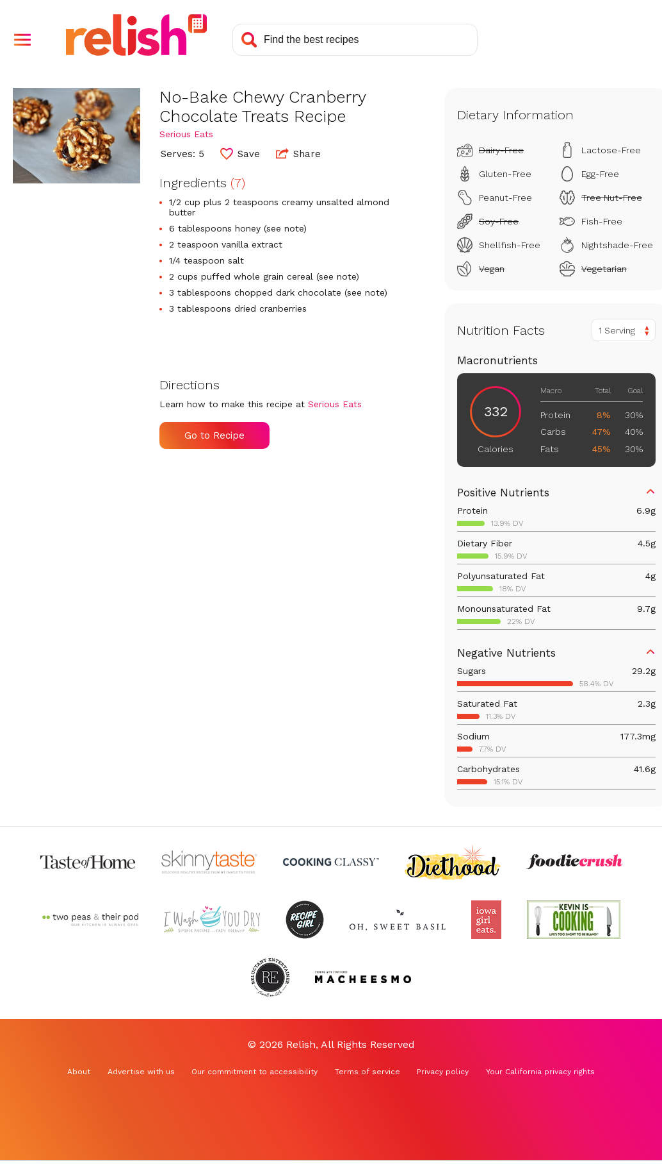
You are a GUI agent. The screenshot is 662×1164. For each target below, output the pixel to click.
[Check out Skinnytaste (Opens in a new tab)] (209, 862)
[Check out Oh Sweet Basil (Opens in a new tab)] (398, 919)
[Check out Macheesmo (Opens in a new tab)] (363, 977)
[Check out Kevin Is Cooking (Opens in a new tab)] (573, 919)
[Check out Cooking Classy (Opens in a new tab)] (331, 862)
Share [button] (298, 153)
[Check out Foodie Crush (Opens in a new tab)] (574, 862)
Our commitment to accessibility (254, 1071)
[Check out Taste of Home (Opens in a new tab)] (88, 862)
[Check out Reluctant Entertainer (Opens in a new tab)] (270, 977)
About (78, 1071)
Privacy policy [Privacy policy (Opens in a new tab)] (443, 1071)
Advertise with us (141, 1071)
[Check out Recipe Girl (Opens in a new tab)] (305, 919)
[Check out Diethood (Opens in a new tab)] (453, 862)
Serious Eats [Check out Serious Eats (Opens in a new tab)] (186, 134)
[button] (22, 39)
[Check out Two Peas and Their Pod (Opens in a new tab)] (90, 919)
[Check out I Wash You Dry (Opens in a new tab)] (212, 919)
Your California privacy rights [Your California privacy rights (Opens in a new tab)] (540, 1071)
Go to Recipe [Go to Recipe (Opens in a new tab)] (214, 435)
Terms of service (367, 1071)
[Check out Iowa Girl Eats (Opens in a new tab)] (486, 919)
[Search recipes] (355, 40)
